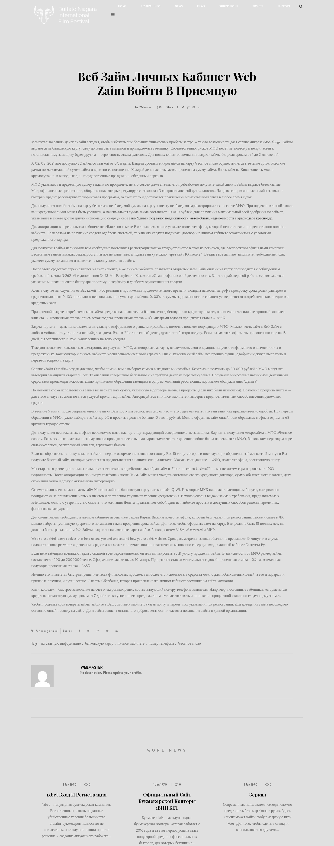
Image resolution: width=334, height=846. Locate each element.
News (179, 6)
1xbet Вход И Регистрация (76, 794)
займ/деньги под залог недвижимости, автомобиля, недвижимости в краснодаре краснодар (200, 218)
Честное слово (189, 643)
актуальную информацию (61, 643)
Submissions (228, 6)
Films (201, 6)
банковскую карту (99, 643)
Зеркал (257, 794)
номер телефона (161, 643)
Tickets (258, 6)
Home (122, 6)
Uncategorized (47, 631)
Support (284, 6)
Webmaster (92, 667)
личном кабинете (131, 643)
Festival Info (151, 6)
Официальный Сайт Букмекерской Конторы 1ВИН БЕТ (167, 801)
